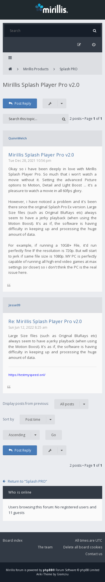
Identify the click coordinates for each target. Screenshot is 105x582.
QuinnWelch (17, 138)
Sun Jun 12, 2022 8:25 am (27, 327)
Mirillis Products (35, 69)
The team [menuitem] (45, 547)
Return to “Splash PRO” (27, 481)
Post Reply (20, 103)
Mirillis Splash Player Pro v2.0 (41, 84)
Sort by (29, 419)
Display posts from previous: (45, 404)
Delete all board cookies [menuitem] (82, 547)
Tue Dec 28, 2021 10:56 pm (29, 160)
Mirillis (10, 570)
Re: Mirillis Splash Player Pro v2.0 (45, 321)
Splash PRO (69, 69)
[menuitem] (94, 44)
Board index (12, 540)
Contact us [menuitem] (93, 553)
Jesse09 (14, 305)
